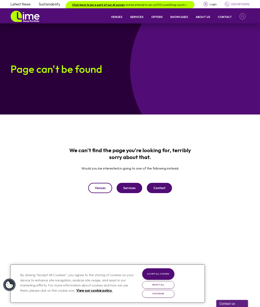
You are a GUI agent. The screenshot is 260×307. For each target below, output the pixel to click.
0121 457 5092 (240, 4)
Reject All (158, 285)
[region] (107, 283)
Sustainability (49, 4)
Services (136, 17)
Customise (158, 293)
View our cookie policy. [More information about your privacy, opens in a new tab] (94, 290)
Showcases (179, 17)
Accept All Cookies (158, 274)
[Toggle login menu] (210, 4)
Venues (116, 17)
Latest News (20, 4)
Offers (157, 17)
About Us (203, 17)
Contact (225, 17)
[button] (244, 16)
